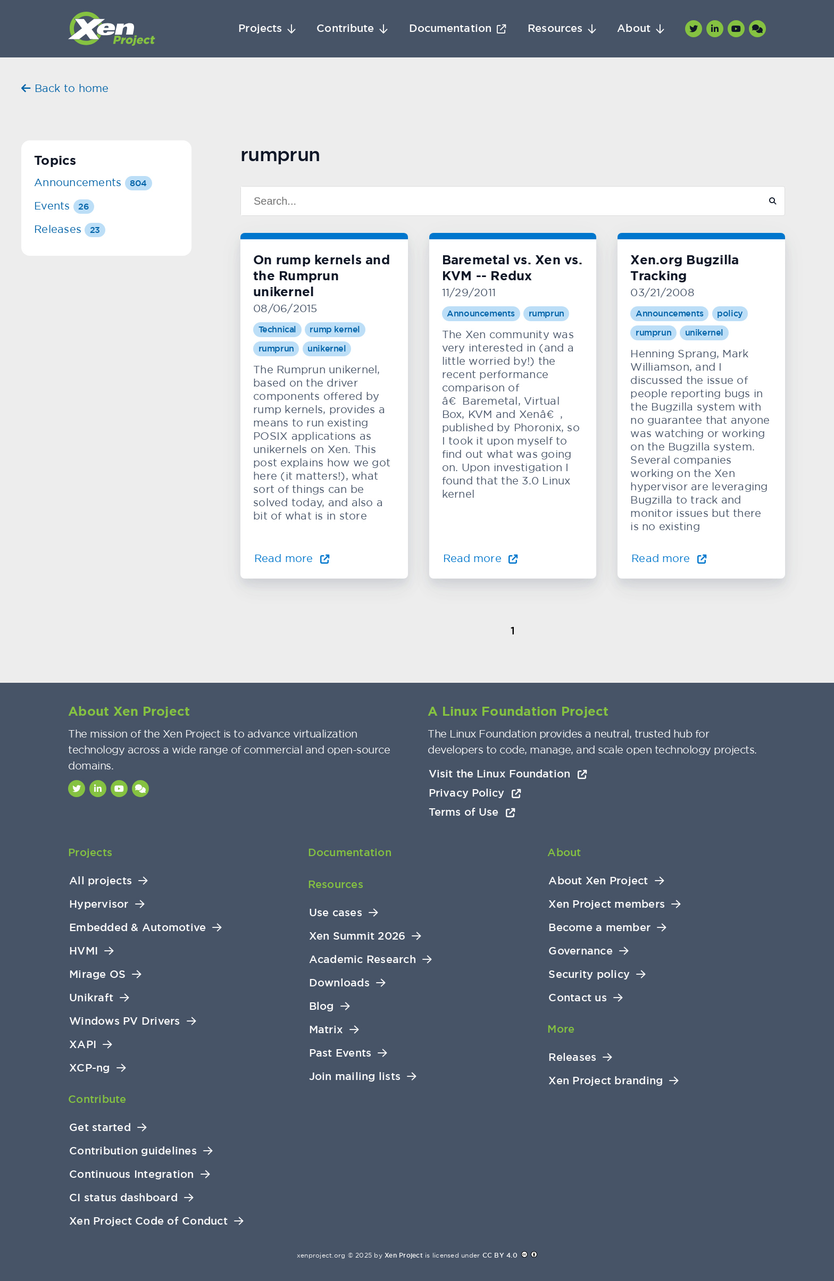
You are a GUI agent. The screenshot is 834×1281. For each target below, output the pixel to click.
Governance (580, 951)
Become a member (599, 927)
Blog (321, 1006)
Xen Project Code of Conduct (148, 1221)
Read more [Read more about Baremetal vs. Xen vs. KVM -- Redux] (481, 558)
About (633, 28)
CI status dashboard (123, 1197)
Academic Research (362, 959)
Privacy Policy (475, 793)
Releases (69, 229)
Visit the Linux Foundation (508, 774)
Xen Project (404, 1255)
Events (64, 205)
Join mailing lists (355, 1076)
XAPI (82, 1044)
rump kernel (335, 329)
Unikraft (91, 997)
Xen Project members (606, 904)
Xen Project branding (605, 1080)
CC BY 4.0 (500, 1255)
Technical (277, 329)
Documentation (450, 28)
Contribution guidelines (133, 1151)
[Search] (496, 201)
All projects (100, 881)
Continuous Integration (131, 1174)
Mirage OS (97, 974)
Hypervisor (99, 904)
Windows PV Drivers (124, 1021)
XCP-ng (89, 1068)
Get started (100, 1127)
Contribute (345, 28)
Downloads (339, 983)
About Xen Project (598, 881)
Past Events (340, 1053)
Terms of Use (472, 812)
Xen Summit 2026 (357, 936)
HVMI (83, 951)
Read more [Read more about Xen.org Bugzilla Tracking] (669, 558)
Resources (555, 28)
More (560, 1029)
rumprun (276, 348)
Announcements (481, 313)
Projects (260, 28)
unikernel (326, 348)
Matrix (326, 1029)
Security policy (589, 974)
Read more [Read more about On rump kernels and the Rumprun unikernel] (292, 558)
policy (730, 313)
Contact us (577, 997)
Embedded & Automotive (137, 927)
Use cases (335, 912)
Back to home (65, 88)
